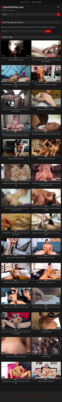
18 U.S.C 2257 (16, 396)
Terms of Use (46, 396)
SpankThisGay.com (12, 7)
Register (39, 2)
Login (33, 2)
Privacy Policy (35, 396)
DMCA (26, 396)
